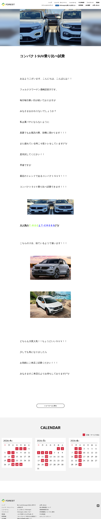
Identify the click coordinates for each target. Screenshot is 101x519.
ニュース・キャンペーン (60, 2)
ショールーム (72, 2)
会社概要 (88, 5)
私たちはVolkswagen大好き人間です (26, 495)
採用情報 (81, 5)
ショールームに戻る (50, 407)
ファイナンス (90, 2)
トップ (50, 2)
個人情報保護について (45, 497)
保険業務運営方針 (44, 499)
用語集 (97, 2)
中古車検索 (81, 2)
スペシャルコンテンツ (47, 5)
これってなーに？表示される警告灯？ (27, 506)
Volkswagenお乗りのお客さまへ (65, 5)
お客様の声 (20, 497)
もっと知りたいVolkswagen (24, 499)
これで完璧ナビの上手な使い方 (25, 504)
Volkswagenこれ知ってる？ (24, 501)
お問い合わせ (96, 5)
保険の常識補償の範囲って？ (24, 508)
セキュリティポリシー (45, 506)
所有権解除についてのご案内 (47, 501)
